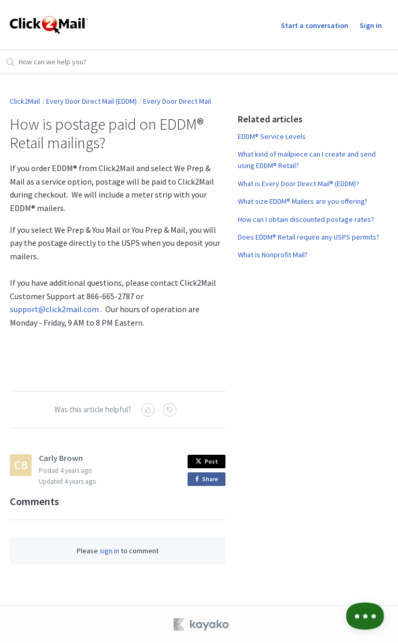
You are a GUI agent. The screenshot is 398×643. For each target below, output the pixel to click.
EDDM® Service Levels (272, 136)
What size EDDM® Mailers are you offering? (302, 201)
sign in (109, 550)
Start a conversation (314, 25)
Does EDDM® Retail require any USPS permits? (308, 237)
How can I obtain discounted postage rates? (306, 219)
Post (206, 461)
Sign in (371, 25)
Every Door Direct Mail (177, 101)
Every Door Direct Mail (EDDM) (91, 101)
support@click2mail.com (54, 309)
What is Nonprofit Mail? (273, 254)
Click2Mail (25, 101)
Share (208, 479)
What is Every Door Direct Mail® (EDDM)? (298, 183)
